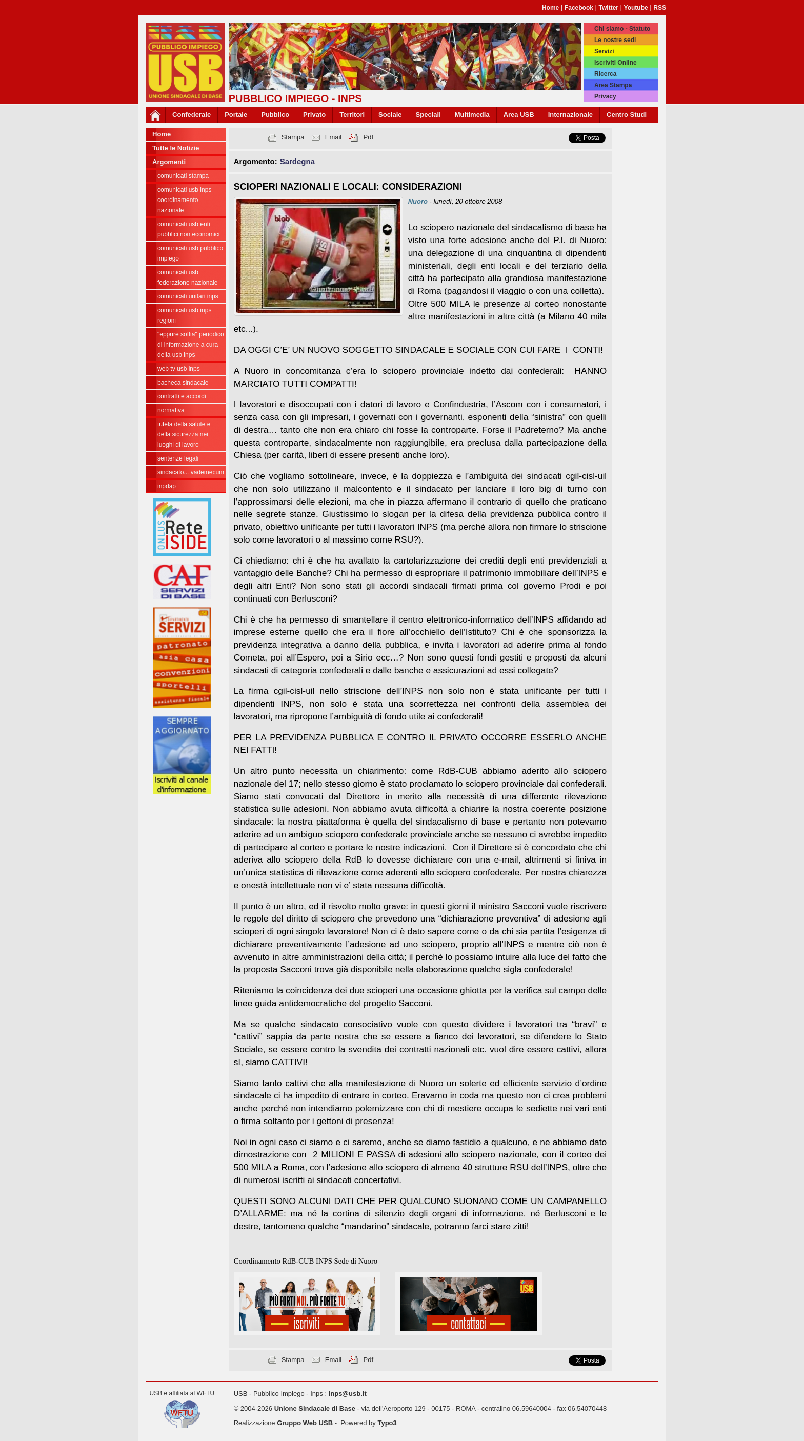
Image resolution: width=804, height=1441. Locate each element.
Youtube (636, 7)
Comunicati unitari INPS (187, 296)
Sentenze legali (177, 458)
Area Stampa (613, 85)
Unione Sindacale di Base (314, 1408)
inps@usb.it (348, 1393)
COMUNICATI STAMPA (183, 175)
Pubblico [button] (275, 114)
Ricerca (605, 73)
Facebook (579, 7)
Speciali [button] (428, 114)
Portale (236, 114)
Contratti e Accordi (181, 396)
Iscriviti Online (615, 62)
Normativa (171, 410)
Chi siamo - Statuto (622, 28)
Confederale (191, 114)
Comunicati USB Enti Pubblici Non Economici (188, 229)
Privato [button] (314, 114)
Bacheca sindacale (182, 382)
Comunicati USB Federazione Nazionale (187, 277)
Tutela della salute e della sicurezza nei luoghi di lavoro (183, 434)
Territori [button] (352, 114)
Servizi (604, 51)
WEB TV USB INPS (178, 368)
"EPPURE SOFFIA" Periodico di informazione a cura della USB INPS (190, 344)
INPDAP (166, 486)
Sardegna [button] (297, 161)
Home (550, 7)
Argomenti (169, 162)
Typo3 (386, 1423)
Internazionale (570, 114)
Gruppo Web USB (305, 1423)
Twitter (608, 7)
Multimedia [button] (472, 114)
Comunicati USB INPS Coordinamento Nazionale (184, 200)
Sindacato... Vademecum (190, 472)
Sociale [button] (390, 114)
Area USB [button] (519, 114)
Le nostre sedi (615, 40)
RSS (659, 7)
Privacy (605, 96)
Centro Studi (627, 114)
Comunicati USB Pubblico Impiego (190, 253)
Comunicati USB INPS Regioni (184, 315)
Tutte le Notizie (175, 148)
